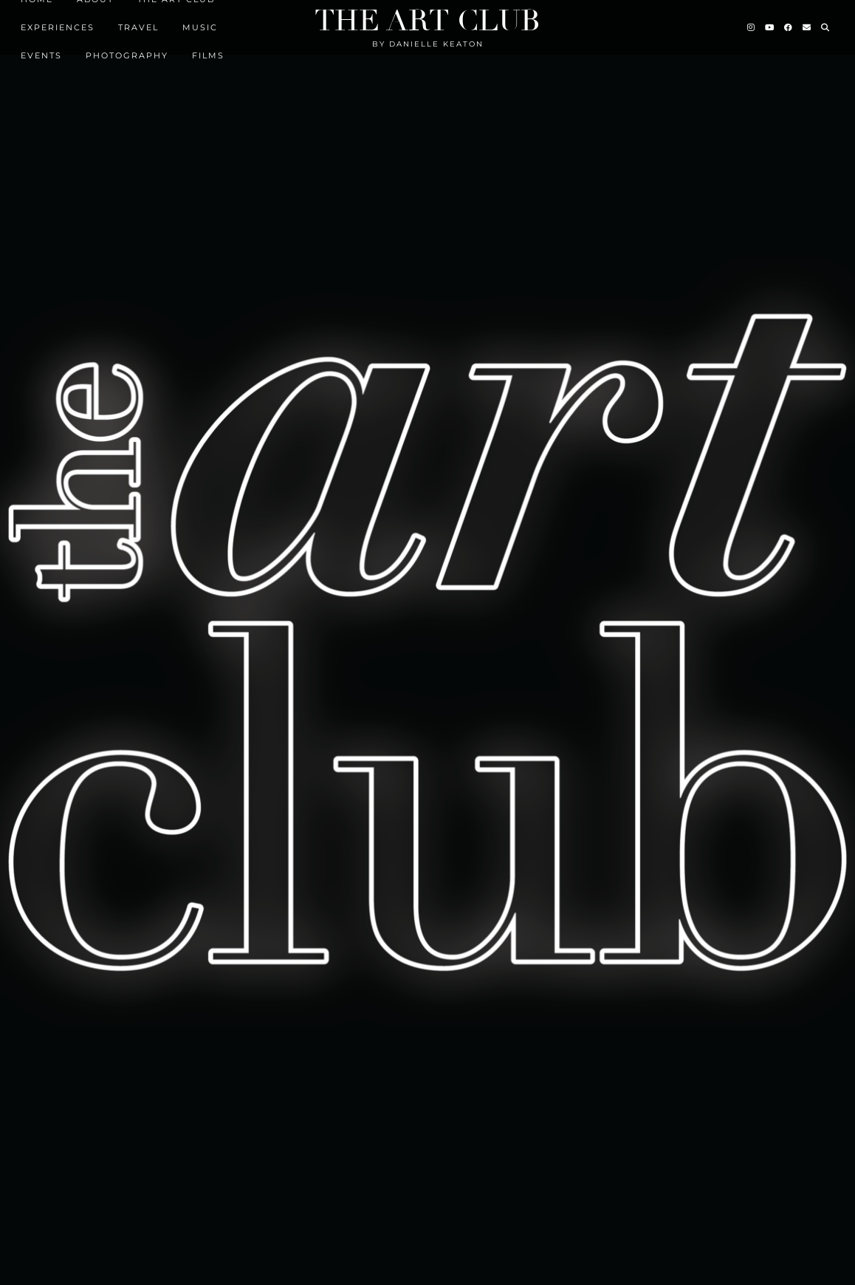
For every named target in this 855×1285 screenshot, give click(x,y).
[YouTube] (770, 27)
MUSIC (200, 27)
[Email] (807, 27)
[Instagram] (751, 27)
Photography (127, 55)
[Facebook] (789, 27)
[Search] (826, 27)
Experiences (58, 27)
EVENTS (41, 55)
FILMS (208, 55)
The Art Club (427, 20)
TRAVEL (138, 27)
